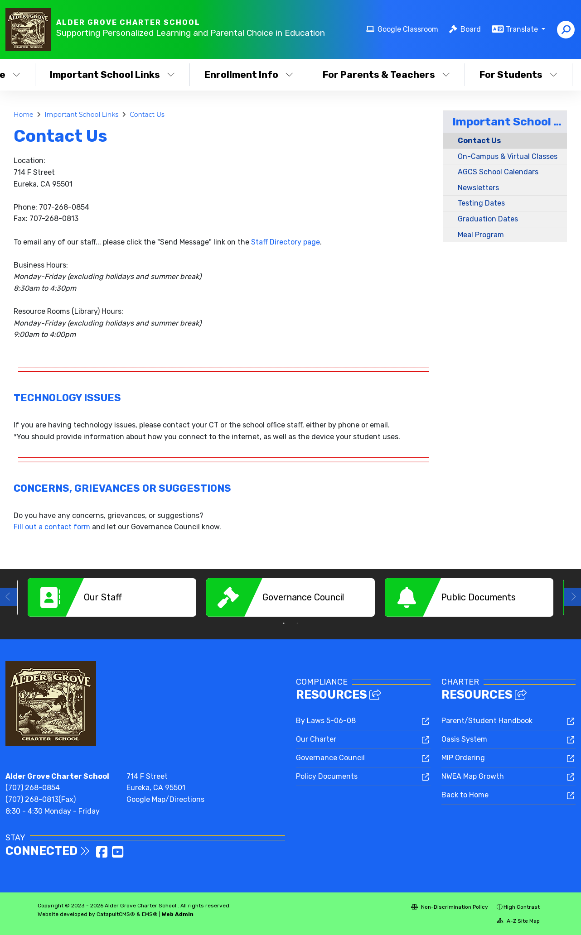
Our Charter (316, 739)
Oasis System (464, 739)
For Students (518, 74)
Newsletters (478, 187)
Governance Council (330, 757)
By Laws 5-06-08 (326, 720)
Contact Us (147, 114)
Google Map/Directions (165, 799)
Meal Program (481, 234)
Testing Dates (481, 203)
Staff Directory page (285, 242)
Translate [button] (523, 29)
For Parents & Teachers (386, 74)
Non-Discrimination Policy (449, 907)
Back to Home (465, 795)
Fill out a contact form (52, 527)
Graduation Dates (488, 219)
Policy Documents (327, 776)
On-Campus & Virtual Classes (507, 156)
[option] (112, 597)
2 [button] (297, 623)
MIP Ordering (463, 757)
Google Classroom (408, 29)
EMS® (150, 914)
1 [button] (283, 623)
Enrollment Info (248, 74)
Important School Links (112, 74)
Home (23, 114)
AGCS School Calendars (498, 172)
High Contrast (522, 907)
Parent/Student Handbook (487, 720)
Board (470, 29)
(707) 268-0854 (32, 787)
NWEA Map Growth (472, 776)
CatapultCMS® (116, 914)
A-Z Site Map (518, 921)
